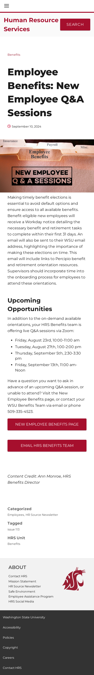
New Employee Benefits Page (47, 424)
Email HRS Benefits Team (47, 445)
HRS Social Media (21, 601)
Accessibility (12, 627)
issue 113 (14, 529)
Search (75, 24)
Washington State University (47, 6)
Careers (8, 657)
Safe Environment (21, 591)
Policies (8, 637)
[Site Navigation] (12, 6)
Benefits (14, 54)
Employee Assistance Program (30, 596)
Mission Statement (22, 581)
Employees (16, 515)
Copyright (10, 647)
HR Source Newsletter (42, 515)
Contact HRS (17, 576)
